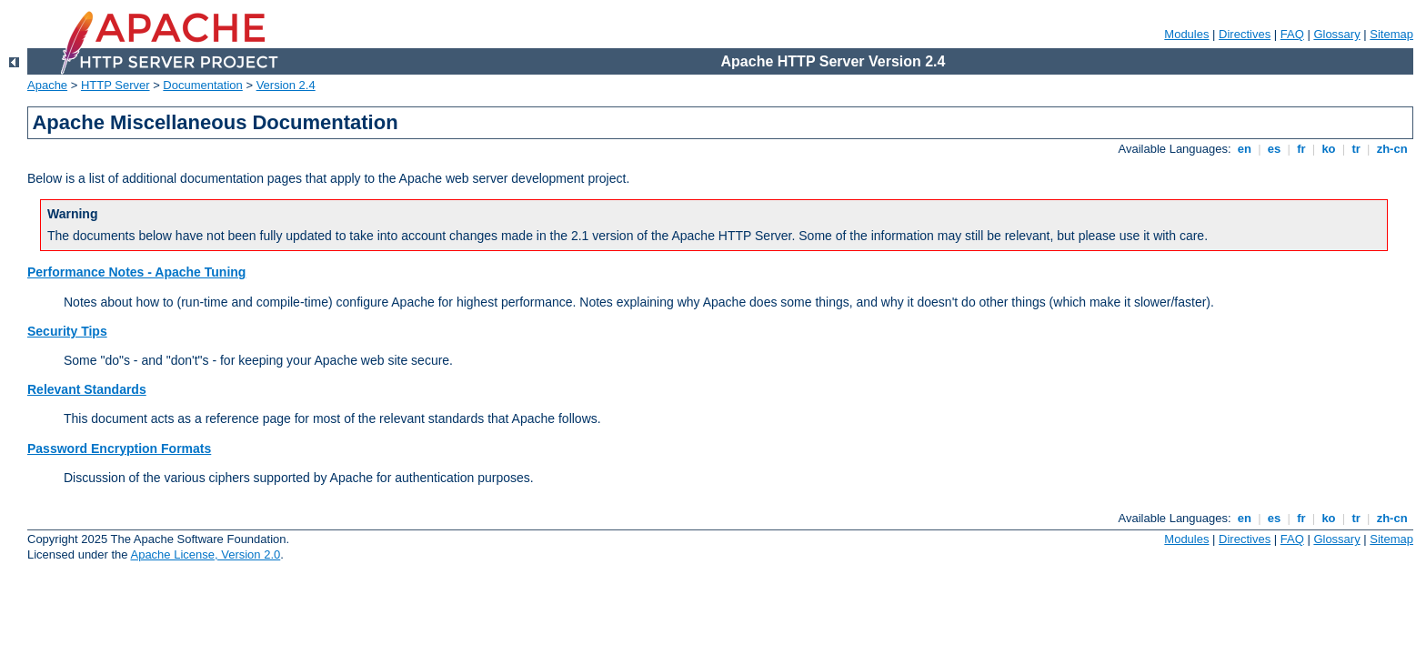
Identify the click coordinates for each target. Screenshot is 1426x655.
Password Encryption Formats (119, 448)
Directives (1244, 34)
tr (1356, 149)
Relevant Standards (86, 389)
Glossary (1336, 34)
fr (1302, 149)
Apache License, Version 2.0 (205, 554)
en (1244, 149)
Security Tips (67, 331)
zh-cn (1392, 149)
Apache (47, 85)
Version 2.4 (286, 85)
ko (1329, 149)
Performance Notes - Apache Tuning (136, 272)
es (1274, 149)
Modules (1186, 34)
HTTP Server (115, 85)
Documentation (202, 85)
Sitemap (1391, 34)
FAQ (1292, 34)
